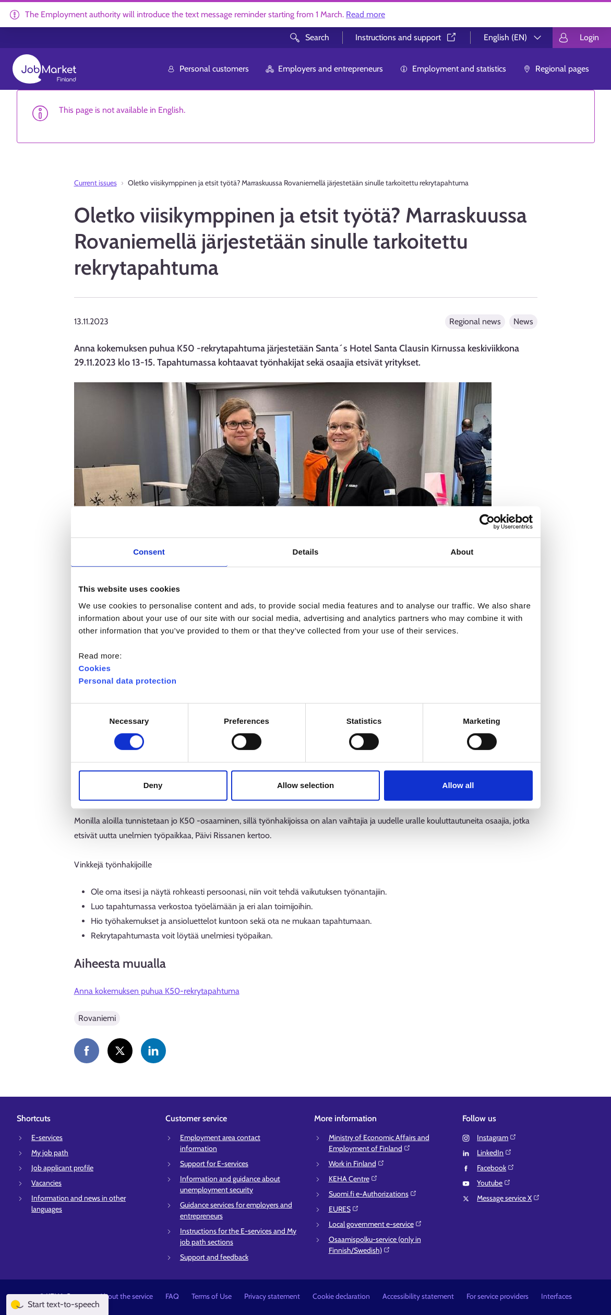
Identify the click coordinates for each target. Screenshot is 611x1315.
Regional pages (556, 69)
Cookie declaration (341, 1296)
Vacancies (46, 1183)
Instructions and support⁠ (406, 37)
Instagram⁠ (497, 1137)
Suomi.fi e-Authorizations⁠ (373, 1194)
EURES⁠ (344, 1209)
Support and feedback (214, 1257)
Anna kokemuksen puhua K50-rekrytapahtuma (156, 991)
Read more (365, 14)
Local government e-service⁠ (375, 1224)
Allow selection (305, 785)
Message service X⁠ (508, 1198)
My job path (49, 1152)
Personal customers (208, 69)
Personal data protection (128, 680)
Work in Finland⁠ (357, 1163)
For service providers (497, 1296)
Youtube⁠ (494, 1183)
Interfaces (556, 1296)
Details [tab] (306, 551)
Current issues (95, 182)
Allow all (458, 785)
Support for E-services (214, 1163)
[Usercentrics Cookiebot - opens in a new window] (487, 522)
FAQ (172, 1296)
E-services (47, 1137)
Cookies (95, 668)
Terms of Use (211, 1296)
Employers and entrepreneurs (324, 69)
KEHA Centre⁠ (353, 1178)
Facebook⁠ (495, 1167)
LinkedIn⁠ (494, 1152)
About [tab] (462, 551)
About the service (126, 1296)
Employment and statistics (453, 69)
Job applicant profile (62, 1167)
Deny (153, 785)
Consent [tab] (149, 551)
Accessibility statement (418, 1296)
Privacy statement (272, 1296)
